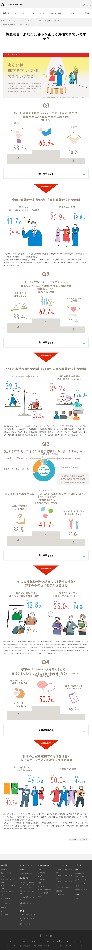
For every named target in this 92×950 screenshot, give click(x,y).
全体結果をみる (46, 173)
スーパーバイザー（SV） (81, 884)
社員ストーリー (80, 898)
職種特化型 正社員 (81, 889)
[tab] (20, 13)
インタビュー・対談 (44, 889)
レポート (41, 896)
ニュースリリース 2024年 (64, 883)
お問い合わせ (5, 898)
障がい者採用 (79, 876)
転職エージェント (38, 941)
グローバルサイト (78, 941)
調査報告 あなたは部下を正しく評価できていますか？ (20, 24)
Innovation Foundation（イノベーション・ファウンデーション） (27, 884)
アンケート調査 (43, 893)
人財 (39, 883)
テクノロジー (42, 886)
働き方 (40, 876)
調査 (48, 21)
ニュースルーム (62, 865)
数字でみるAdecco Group (7, 881)
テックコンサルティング (21, 941)
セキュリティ (68, 946)
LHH (2, 911)
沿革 (2, 876)
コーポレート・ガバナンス (27, 919)
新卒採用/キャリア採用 (82, 873)
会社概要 (4, 869)
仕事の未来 (41, 873)
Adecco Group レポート (27, 915)
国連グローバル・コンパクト (27, 892)
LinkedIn (46, 936)
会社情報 (4, 865)
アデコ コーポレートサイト (9, 21)
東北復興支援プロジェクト (27, 904)
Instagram (51, 936)
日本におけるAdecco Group (8, 887)
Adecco (3, 908)
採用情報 (78, 865)
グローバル (41, 879)
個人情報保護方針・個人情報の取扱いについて (34, 946)
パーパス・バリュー (7, 892)
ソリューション (6, 903)
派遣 (9, 941)
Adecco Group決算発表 (64, 888)
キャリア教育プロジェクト (27, 898)
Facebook (40, 936)
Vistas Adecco (39, 21)
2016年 (56, 21)
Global (88, 5)
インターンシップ (81, 880)
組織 (39, 869)
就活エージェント (52, 941)
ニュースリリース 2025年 (64, 877)
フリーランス (65, 941)
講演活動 (59, 891)
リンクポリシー (80, 946)
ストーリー (60, 894)
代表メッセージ (6, 873)
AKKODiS (4, 914)
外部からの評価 (25, 924)
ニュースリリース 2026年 (64, 871)
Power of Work (26, 21)
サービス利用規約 (56, 946)
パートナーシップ (7, 895)
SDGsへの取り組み (26, 873)
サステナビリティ (26, 865)
